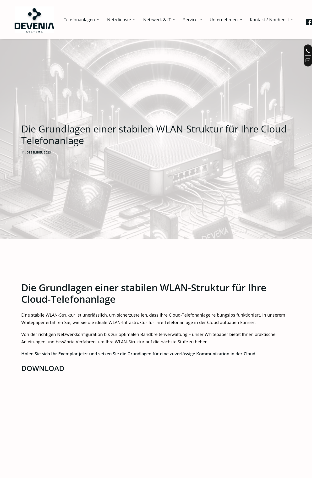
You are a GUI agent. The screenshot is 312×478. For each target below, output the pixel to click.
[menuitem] (69, 19)
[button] (297, 20)
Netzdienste (109, 19)
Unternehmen (213, 19)
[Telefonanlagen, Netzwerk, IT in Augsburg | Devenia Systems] (28, 19)
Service (180, 19)
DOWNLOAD (42, 325)
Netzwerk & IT (147, 19)
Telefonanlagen (69, 19)
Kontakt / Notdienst (259, 19)
